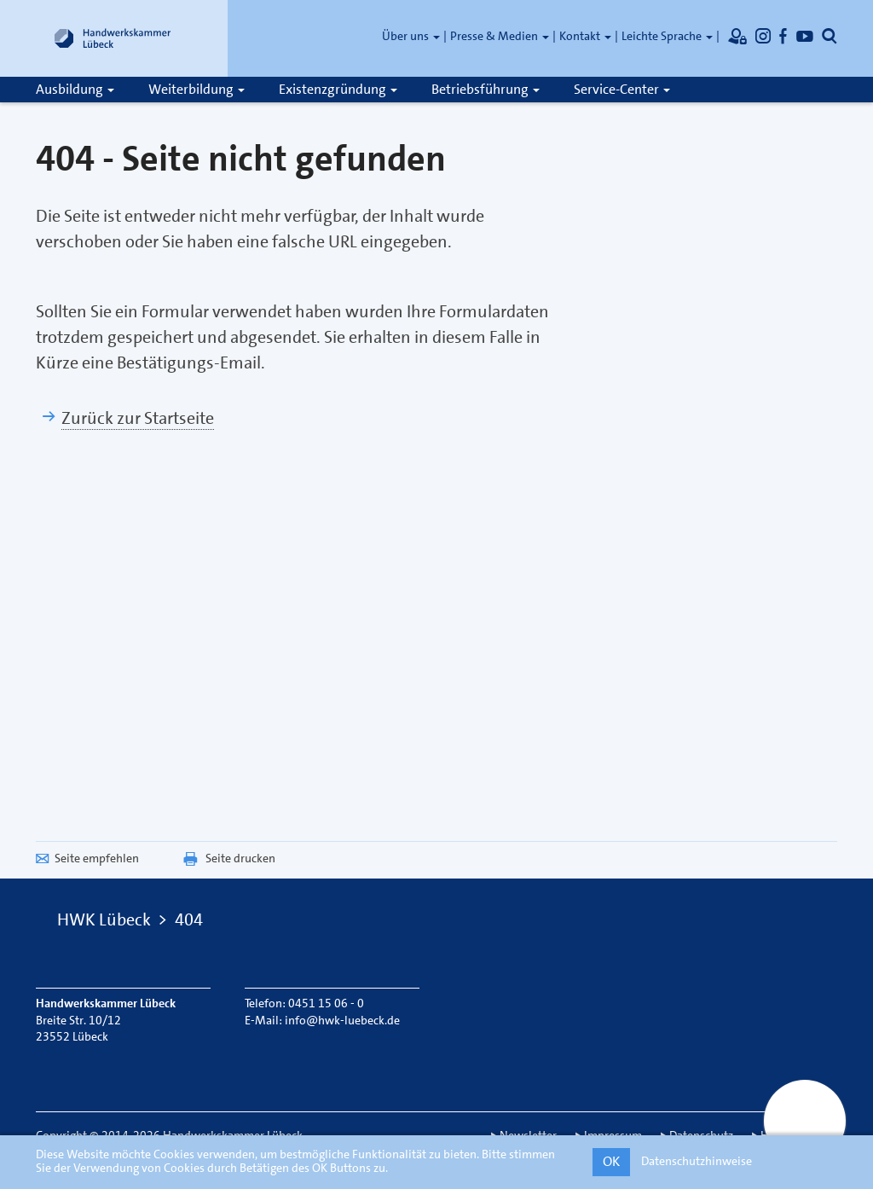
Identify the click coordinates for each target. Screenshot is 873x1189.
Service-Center (622, 89)
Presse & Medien (499, 36)
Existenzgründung (338, 89)
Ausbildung (75, 89)
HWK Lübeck (104, 919)
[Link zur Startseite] (112, 38)
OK (611, 1161)
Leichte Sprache (667, 36)
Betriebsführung (485, 89)
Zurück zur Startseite (137, 418)
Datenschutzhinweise (696, 1161)
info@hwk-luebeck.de (342, 1020)
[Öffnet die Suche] (829, 35)
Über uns (411, 36)
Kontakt (585, 36)
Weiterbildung (196, 89)
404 (189, 919)
